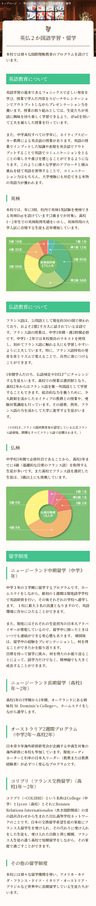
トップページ (9, 3)
